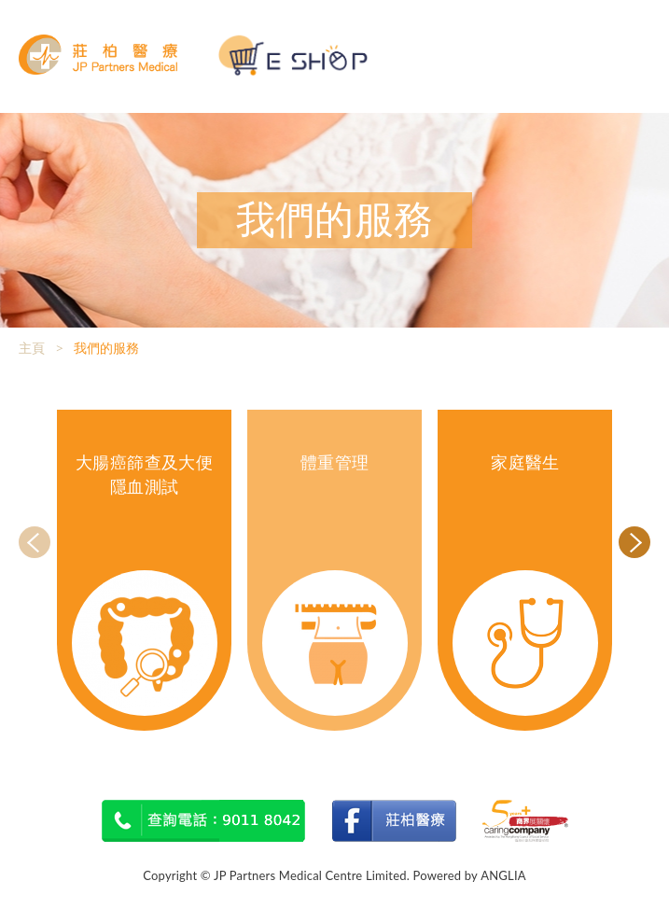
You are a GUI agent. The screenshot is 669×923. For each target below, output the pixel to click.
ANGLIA (503, 875)
